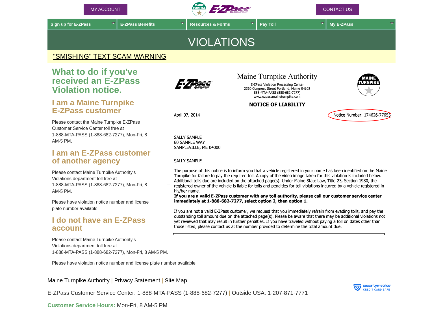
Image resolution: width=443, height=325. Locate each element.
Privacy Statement (137, 280)
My (361, 24)
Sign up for (83, 24)
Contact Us (337, 9)
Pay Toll (292, 24)
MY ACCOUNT (105, 9)
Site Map (176, 280)
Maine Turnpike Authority (78, 280)
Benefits (152, 24)
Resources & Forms (222, 24)
